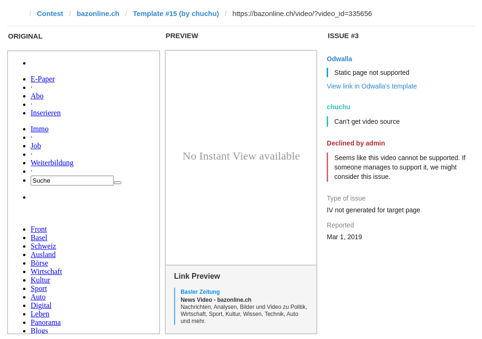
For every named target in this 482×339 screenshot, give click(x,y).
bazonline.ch (98, 13)
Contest (50, 13)
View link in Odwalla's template (372, 86)
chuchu (338, 107)
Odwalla (339, 59)
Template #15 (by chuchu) (176, 13)
